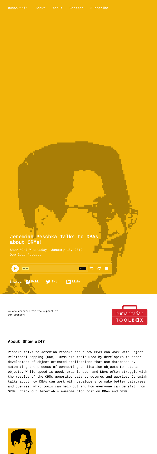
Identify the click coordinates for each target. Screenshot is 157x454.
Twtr (55, 282)
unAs (17, 8)
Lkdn (76, 282)
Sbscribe (99, 8)
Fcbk (35, 282)
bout (57, 8)
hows (40, 8)
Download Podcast (25, 255)
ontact (76, 8)
